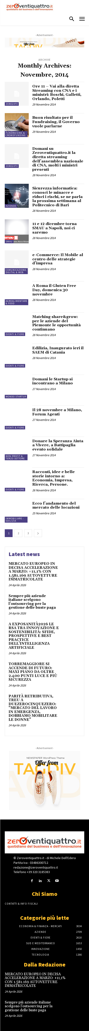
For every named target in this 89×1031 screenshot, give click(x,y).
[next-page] (38, 533)
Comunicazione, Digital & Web (16, 271)
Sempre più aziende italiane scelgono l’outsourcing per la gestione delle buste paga (32, 602)
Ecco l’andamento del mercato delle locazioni (56, 505)
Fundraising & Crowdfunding (16, 134)
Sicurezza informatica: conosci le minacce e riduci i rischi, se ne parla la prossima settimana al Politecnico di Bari (57, 196)
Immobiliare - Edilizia (15, 519)
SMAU (9, 241)
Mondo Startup (16, 396)
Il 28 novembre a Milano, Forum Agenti (57, 412)
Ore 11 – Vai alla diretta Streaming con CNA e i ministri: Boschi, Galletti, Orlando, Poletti (56, 92)
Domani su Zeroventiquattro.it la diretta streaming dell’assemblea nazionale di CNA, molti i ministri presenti (57, 159)
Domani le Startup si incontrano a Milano (52, 381)
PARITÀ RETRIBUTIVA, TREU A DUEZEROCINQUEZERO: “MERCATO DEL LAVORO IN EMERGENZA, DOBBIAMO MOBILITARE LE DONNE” (33, 708)
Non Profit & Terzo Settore (15, 457)
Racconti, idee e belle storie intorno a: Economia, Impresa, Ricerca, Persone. (53, 478)
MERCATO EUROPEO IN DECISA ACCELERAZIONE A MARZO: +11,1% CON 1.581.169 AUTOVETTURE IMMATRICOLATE (33, 572)
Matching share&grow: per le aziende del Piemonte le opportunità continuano (56, 323)
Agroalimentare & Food (16, 302)
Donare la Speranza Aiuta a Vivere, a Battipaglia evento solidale (57, 445)
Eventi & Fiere (15, 334)
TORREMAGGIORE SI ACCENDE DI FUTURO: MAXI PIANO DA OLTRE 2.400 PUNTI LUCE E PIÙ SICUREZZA (33, 672)
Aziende (11, 205)
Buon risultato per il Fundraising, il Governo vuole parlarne (56, 121)
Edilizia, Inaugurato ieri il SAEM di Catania (58, 350)
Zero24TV (12, 104)
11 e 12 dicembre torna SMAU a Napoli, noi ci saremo (54, 228)
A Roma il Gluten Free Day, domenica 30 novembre (54, 289)
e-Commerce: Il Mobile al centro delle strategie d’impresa (57, 259)
